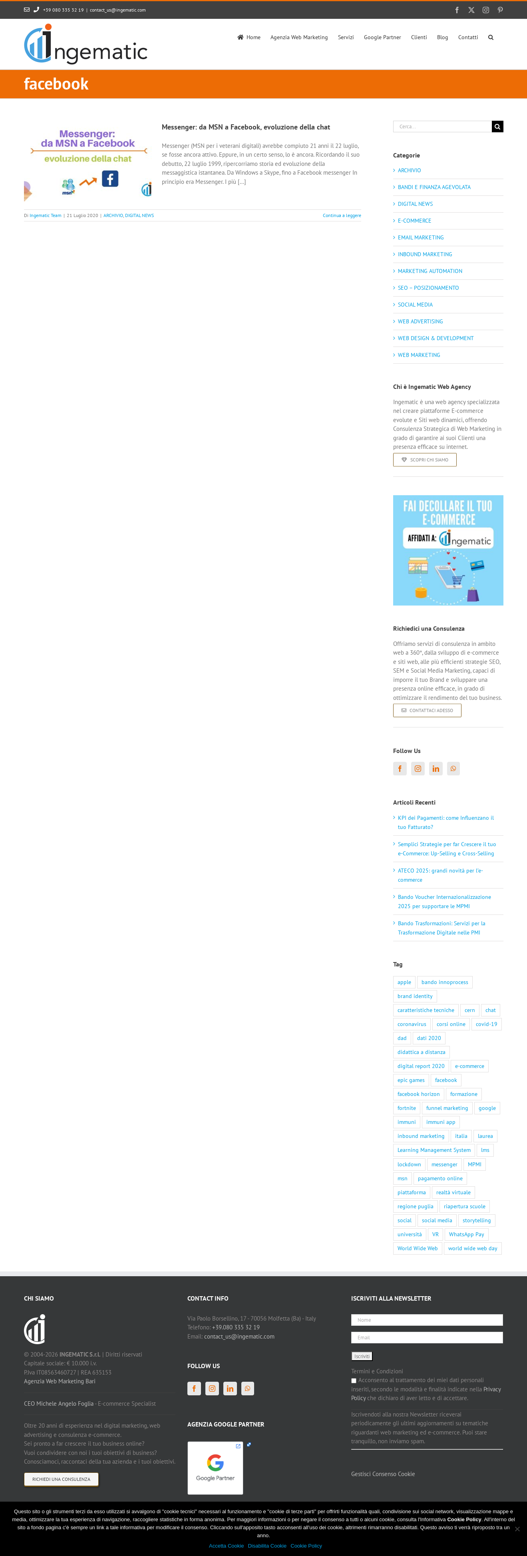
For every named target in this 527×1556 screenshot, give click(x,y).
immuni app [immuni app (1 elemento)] (440, 1122)
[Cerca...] (442, 126)
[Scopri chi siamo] (425, 555)
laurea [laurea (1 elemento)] (485, 1136)
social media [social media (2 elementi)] (437, 1220)
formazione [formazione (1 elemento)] (463, 1094)
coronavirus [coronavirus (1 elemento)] (412, 1024)
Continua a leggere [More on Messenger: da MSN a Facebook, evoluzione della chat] (342, 215)
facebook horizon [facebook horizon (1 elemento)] (419, 1094)
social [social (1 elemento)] (405, 1220)
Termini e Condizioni (377, 1371)
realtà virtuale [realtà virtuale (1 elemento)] (453, 1192)
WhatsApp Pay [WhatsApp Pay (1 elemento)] (466, 1234)
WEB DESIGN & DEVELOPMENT (436, 338)
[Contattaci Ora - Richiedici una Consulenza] (427, 806)
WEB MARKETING (419, 355)
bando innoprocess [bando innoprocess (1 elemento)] (445, 982)
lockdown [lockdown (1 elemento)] (409, 1164)
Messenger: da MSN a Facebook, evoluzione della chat (246, 126)
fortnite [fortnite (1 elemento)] (407, 1108)
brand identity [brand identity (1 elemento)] (415, 996)
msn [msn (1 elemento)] (403, 1178)
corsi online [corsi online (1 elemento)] (451, 1024)
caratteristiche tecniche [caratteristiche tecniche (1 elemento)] (426, 1010)
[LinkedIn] (436, 768)
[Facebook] (400, 768)
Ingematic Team (46, 215)
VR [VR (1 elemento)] (435, 1234)
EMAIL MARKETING (421, 237)
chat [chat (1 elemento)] (490, 1010)
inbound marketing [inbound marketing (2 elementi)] (421, 1136)
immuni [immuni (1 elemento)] (407, 1122)
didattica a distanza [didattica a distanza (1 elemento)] (421, 1052)
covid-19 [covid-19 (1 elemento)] (486, 1024)
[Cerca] (497, 126)
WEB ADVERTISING (420, 321)
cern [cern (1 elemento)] (470, 1010)
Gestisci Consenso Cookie (383, 1474)
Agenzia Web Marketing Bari (59, 1381)
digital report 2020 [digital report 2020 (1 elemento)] (421, 1066)
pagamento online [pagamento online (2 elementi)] (440, 1178)
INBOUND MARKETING (425, 254)
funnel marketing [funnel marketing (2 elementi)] (447, 1108)
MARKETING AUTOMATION (430, 271)
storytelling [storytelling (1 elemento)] (477, 1220)
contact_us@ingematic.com (118, 10)
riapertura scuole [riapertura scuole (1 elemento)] (464, 1206)
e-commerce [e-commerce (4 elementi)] (469, 1066)
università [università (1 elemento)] (410, 1234)
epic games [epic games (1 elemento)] (411, 1080)
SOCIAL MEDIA (415, 304)
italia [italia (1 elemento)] (461, 1136)
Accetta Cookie (226, 1546)
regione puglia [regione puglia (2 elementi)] (416, 1206)
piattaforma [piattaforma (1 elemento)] (412, 1192)
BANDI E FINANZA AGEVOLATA (434, 187)
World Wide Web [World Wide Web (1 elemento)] (418, 1248)
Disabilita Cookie (267, 1546)
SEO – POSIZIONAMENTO (428, 287)
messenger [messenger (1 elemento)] (444, 1164)
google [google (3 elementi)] (487, 1108)
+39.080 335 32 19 (236, 1327)
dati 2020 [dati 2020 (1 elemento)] (429, 1038)
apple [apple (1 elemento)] (404, 982)
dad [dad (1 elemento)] (402, 1038)
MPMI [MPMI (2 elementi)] (474, 1164)
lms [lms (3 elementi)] (485, 1150)
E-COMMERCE (415, 220)
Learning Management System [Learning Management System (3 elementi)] (434, 1150)
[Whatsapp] (453, 768)
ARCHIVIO (113, 215)
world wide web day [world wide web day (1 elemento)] (472, 1248)
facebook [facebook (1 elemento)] (446, 1080)
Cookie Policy (306, 1546)
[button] (490, 36)
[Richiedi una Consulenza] (61, 1479)
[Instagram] (418, 768)
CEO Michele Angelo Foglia (58, 1403)
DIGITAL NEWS (139, 215)
